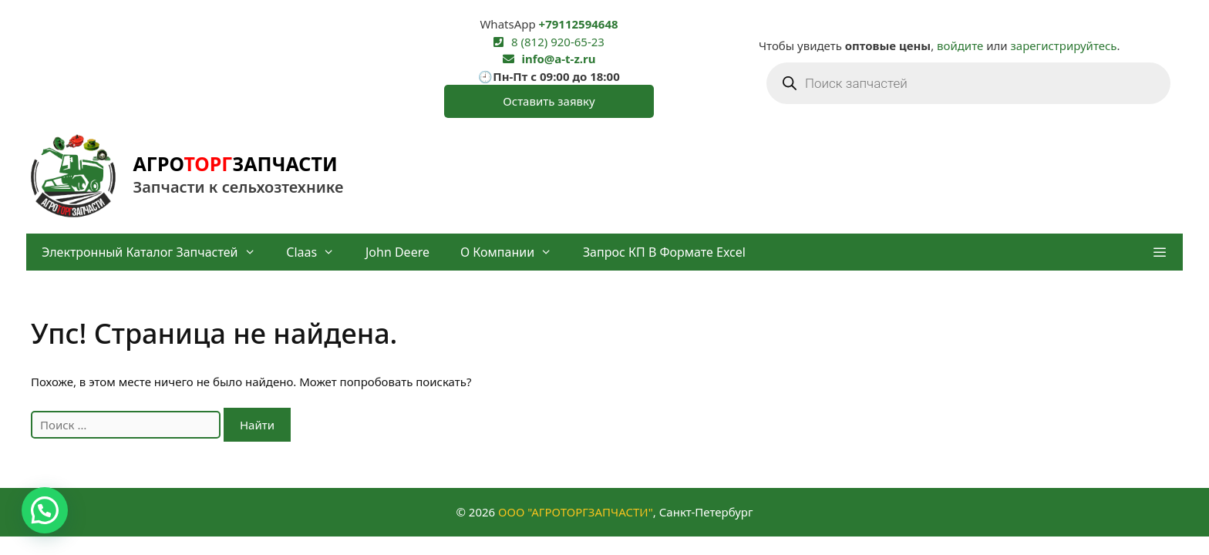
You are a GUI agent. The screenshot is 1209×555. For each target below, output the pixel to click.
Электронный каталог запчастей (156, 252)
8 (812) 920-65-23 (557, 41)
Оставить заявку (548, 101)
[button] (1159, 252)
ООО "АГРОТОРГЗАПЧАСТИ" (575, 512)
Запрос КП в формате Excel (664, 252)
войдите (960, 45)
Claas (318, 252)
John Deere (397, 252)
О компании (513, 252)
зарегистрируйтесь (1064, 45)
